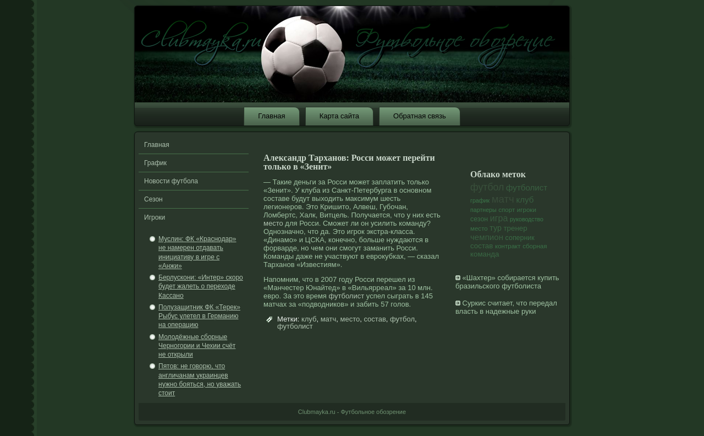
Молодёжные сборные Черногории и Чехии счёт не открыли (196, 346)
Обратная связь (419, 116)
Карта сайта (339, 116)
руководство (526, 219)
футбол (402, 319)
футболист (346, 296)
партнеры (483, 209)
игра (499, 218)
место (273, 223)
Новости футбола (171, 181)
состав (375, 319)
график (480, 200)
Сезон (153, 199)
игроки (526, 209)
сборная (534, 246)
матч (329, 319)
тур (496, 228)
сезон (479, 219)
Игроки (154, 217)
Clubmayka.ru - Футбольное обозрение (352, 411)
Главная (271, 116)
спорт (506, 209)
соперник (520, 238)
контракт (508, 246)
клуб (309, 319)
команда (484, 254)
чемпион (486, 237)
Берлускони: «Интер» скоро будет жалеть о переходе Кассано (200, 286)
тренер (515, 228)
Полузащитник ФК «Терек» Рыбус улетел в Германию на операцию (199, 316)
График (155, 163)
